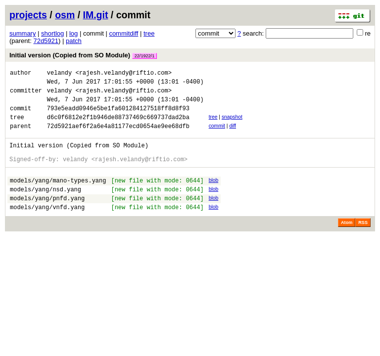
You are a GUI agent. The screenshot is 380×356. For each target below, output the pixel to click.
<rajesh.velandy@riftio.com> (123, 74)
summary (22, 33)
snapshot (232, 124)
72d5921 (45, 40)
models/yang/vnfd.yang (47, 227)
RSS (363, 243)
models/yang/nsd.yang (45, 207)
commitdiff (123, 33)
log (73, 33)
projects (28, 14)
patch (74, 40)
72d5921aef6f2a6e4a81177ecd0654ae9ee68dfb (118, 136)
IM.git (95, 14)
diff (232, 134)
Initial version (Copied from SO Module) (83, 55)
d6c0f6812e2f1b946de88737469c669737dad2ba (118, 126)
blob (214, 195)
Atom (346, 243)
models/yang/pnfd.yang (47, 217)
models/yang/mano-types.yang (58, 196)
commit (217, 134)
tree (148, 33)
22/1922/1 (144, 55)
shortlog (52, 33)
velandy (59, 74)
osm (65, 14)
